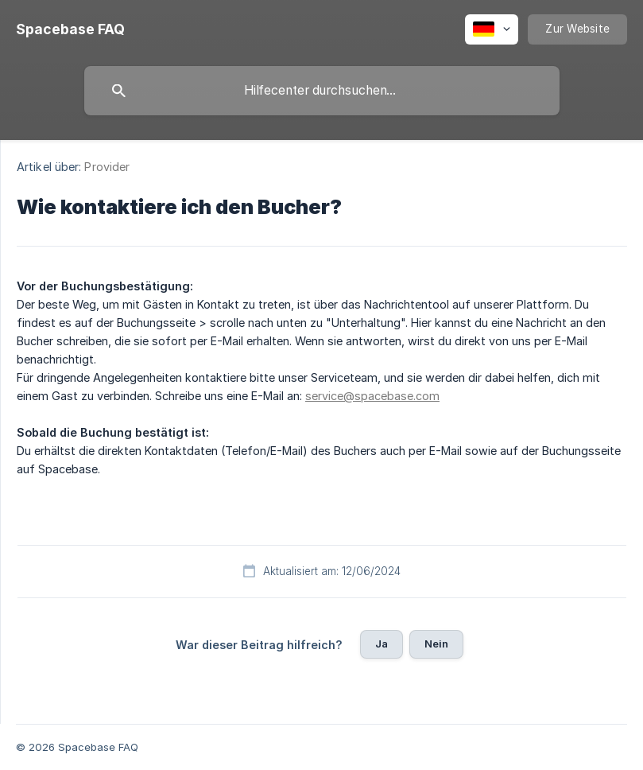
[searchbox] (322, 90)
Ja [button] (381, 643)
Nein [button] (436, 643)
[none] (70, 29)
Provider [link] (107, 166)
